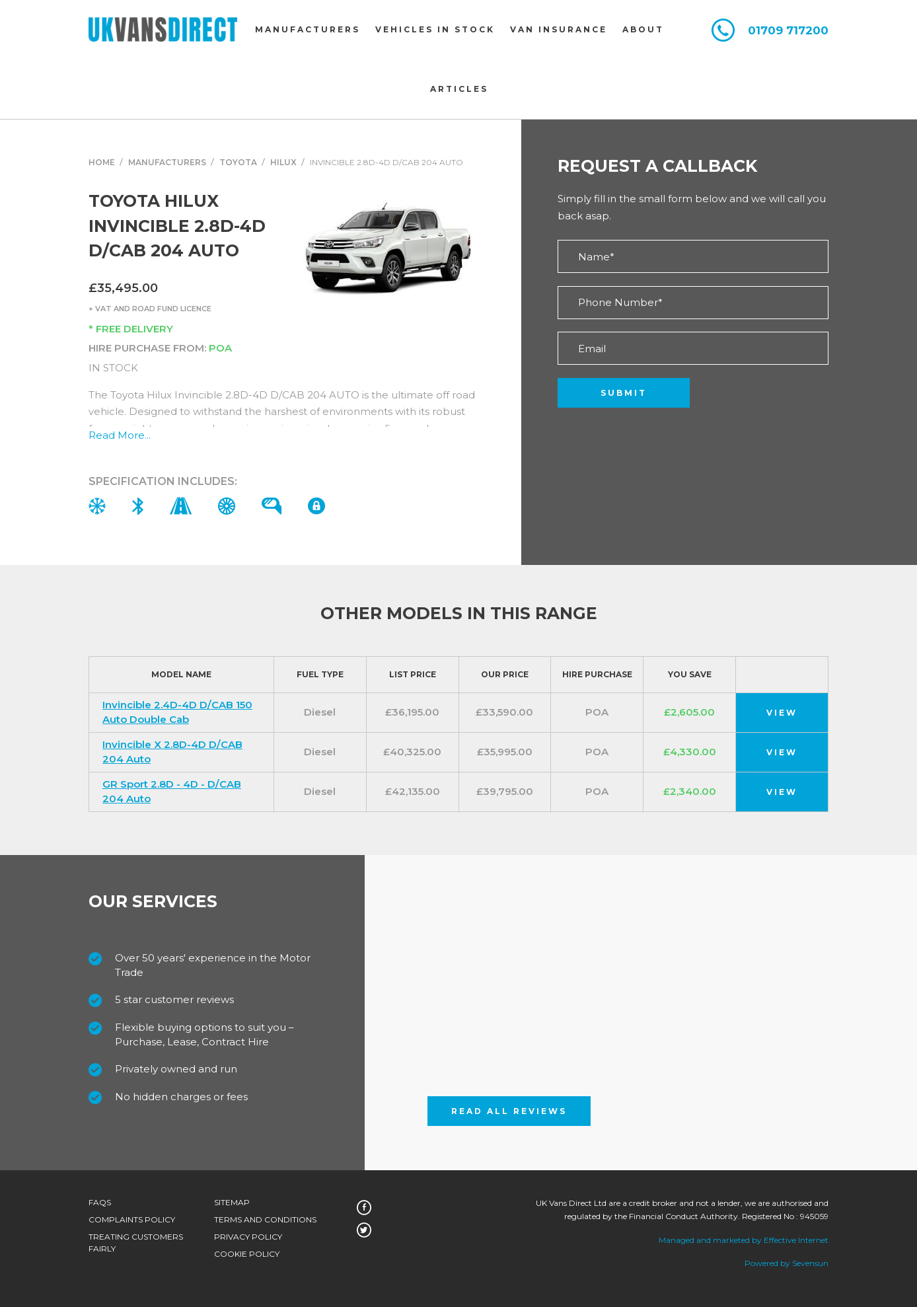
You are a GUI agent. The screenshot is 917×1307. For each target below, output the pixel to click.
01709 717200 (788, 30)
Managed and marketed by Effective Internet (743, 1240)
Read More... (120, 435)
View (781, 713)
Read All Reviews (509, 1111)
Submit (624, 393)
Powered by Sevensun (786, 1263)
